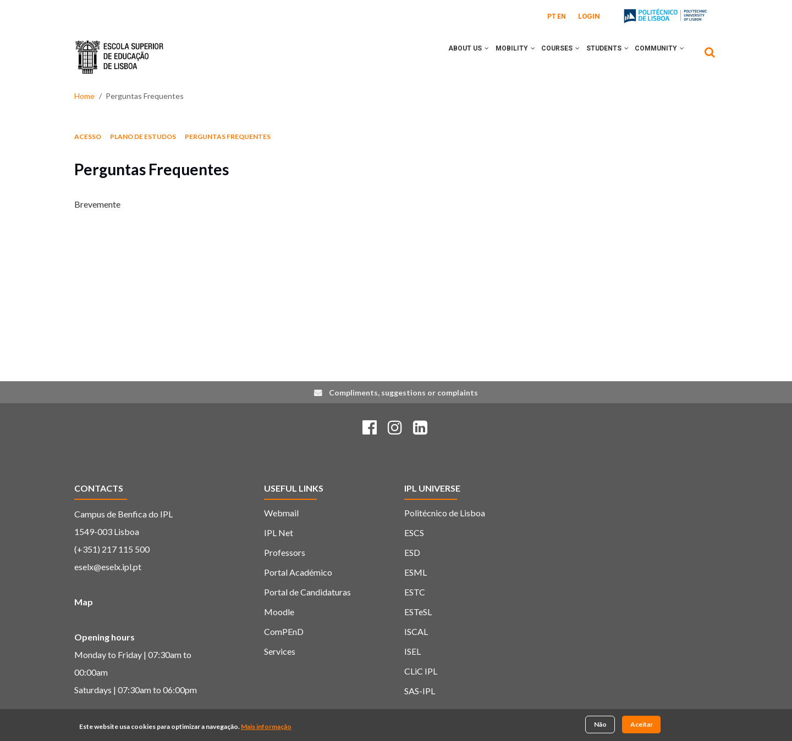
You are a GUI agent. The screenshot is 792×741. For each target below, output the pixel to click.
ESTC (414, 592)
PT (551, 16)
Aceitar (641, 725)
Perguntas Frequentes (228, 136)
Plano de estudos (143, 136)
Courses (549, 56)
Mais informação (266, 727)
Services (279, 651)
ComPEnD (284, 631)
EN (561, 16)
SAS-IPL (419, 691)
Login (589, 16)
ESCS (414, 532)
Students (600, 56)
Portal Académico (298, 572)
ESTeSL (418, 611)
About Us (447, 56)
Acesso (87, 136)
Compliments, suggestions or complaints (403, 392)
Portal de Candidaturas (307, 592)
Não (600, 725)
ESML (415, 572)
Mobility (499, 56)
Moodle (279, 611)
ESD (412, 552)
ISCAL (416, 631)
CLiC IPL (420, 671)
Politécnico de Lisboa (444, 513)
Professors (284, 552)
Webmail (281, 513)
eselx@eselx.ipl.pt (107, 566)
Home (84, 96)
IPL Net (278, 532)
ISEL (412, 651)
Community (657, 56)
